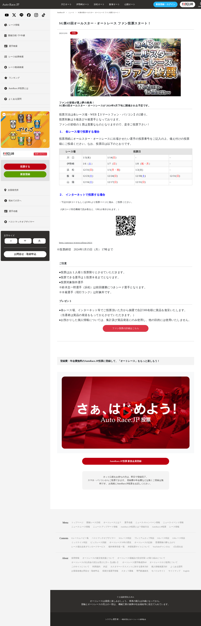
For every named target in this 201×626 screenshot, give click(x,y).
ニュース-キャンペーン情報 (147, 522)
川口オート (58, 4)
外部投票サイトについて (139, 546)
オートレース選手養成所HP (134, 562)
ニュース (72, 12)
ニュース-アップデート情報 (105, 526)
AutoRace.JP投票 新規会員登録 (125, 461)
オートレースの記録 (143, 542)
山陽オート (122, 4)
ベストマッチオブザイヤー (104, 538)
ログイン (157, 4)
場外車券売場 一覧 (116, 546)
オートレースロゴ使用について (164, 562)
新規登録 (25, 174)
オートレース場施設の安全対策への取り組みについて (141, 558)
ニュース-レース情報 (80, 526)
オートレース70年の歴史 (120, 542)
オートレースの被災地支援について (98, 558)
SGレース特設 (125, 538)
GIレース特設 (163, 538)
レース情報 (174, 526)
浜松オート (91, 4)
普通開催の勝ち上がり (165, 542)
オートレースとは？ (112, 522)
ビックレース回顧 (98, 542)
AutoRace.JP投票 (159, 526)
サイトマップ (174, 570)
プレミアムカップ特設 (144, 538)
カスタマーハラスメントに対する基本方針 (129, 566)
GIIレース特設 (178, 538)
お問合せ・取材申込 (25, 254)
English (186, 570)
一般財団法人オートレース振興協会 (133, 619)
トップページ (77, 522)
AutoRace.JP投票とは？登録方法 (135, 526)
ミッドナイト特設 (79, 542)
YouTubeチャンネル (161, 546)
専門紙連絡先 (142, 570)
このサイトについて (80, 566)
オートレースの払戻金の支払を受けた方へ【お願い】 (95, 562)
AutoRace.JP (61, 12)
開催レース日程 (93, 522)
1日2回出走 (178, 546)
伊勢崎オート (75, 4)
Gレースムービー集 (80, 538)
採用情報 (75, 558)
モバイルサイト (158, 570)
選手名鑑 (128, 522)
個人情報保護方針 (159, 566)
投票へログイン (40, 154)
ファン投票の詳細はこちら (125, 328)
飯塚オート (106, 4)
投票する (25, 166)
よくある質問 (176, 566)
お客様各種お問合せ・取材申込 (85, 570)
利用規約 (96, 566)
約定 (105, 566)
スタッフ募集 (127, 570)
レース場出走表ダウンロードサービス (88, 546)
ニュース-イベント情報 (173, 522)
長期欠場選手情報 (110, 570)
